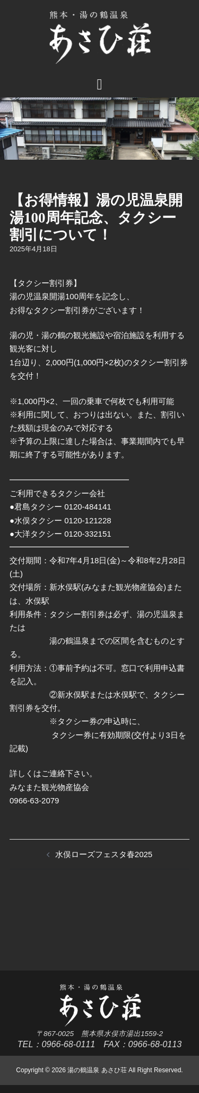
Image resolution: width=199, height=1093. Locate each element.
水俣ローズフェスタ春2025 (103, 854)
